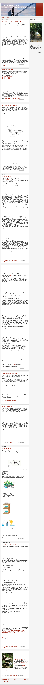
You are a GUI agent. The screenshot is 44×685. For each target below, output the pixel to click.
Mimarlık (5, 101)
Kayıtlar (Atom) (6, 681)
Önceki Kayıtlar (25, 679)
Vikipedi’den (14, 364)
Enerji (5, 65)
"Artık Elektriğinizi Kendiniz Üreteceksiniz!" (9, 373)
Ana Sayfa (3, 17)
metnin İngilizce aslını (8, 179)
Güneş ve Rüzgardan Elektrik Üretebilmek (9, 544)
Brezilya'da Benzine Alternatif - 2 (8, 176)
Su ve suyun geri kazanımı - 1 (7, 448)
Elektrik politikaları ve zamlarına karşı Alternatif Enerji (11, 21)
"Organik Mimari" (19, 659)
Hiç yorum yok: (15, 260)
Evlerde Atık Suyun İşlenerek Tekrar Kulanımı (10, 105)
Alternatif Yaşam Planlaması (12, 5)
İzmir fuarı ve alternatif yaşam (7, 406)
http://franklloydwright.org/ (5, 670)
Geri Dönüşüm (6, 172)
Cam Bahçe (8, 17)
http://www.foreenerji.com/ (16, 632)
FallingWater (23, 665)
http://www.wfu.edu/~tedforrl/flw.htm (6, 671)
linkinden (11, 275)
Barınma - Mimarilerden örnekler (7, 69)
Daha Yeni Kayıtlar (5, 679)
